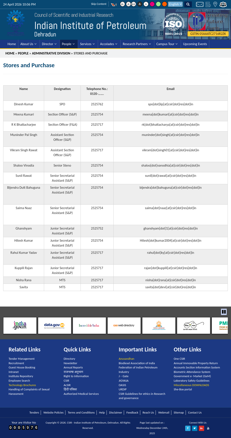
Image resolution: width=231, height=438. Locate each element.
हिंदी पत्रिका (70, 389)
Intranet (14, 372)
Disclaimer (115, 412)
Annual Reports (73, 367)
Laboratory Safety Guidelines (191, 380)
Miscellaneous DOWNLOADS (191, 385)
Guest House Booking (22, 367)
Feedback (132, 412)
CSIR (66, 380)
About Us (26, 44)
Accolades (107, 44)
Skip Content (98, 4)
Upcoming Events (195, 44)
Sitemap (179, 412)
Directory (69, 359)
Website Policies (53, 412)
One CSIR (179, 359)
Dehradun (45, 34)
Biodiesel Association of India (137, 363)
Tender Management (22, 359)
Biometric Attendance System (192, 372)
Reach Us (148, 412)
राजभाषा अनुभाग (73, 372)
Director (47, 44)
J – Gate (123, 376)
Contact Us (195, 412)
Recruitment (16, 363)
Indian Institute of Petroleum (90, 25)
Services (85, 44)
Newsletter (70, 363)
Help (102, 412)
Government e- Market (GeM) (192, 376)
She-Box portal (183, 389)
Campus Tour (165, 44)
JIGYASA (123, 380)
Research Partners (135, 44)
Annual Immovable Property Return (196, 363)
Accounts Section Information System (197, 367)
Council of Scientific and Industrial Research (73, 15)
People (66, 44)
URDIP (123, 389)
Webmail (163, 412)
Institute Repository (21, 376)
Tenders (34, 412)
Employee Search (19, 380)
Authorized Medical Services (81, 394)
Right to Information (76, 376)
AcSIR (67, 385)
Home (12, 44)
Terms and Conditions (81, 412)
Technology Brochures (22, 385)
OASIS (122, 385)
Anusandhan (126, 359)
